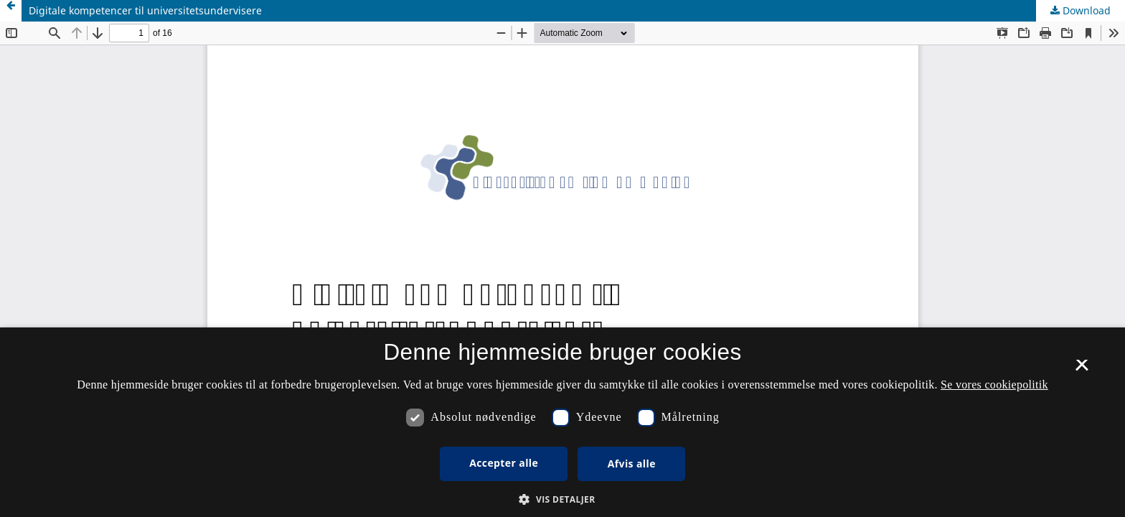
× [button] (1081, 370)
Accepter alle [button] (503, 463)
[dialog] (562, 422)
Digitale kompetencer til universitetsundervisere (145, 10)
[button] (562, 499)
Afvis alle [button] (632, 463)
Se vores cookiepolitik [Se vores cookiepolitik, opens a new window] (994, 384)
